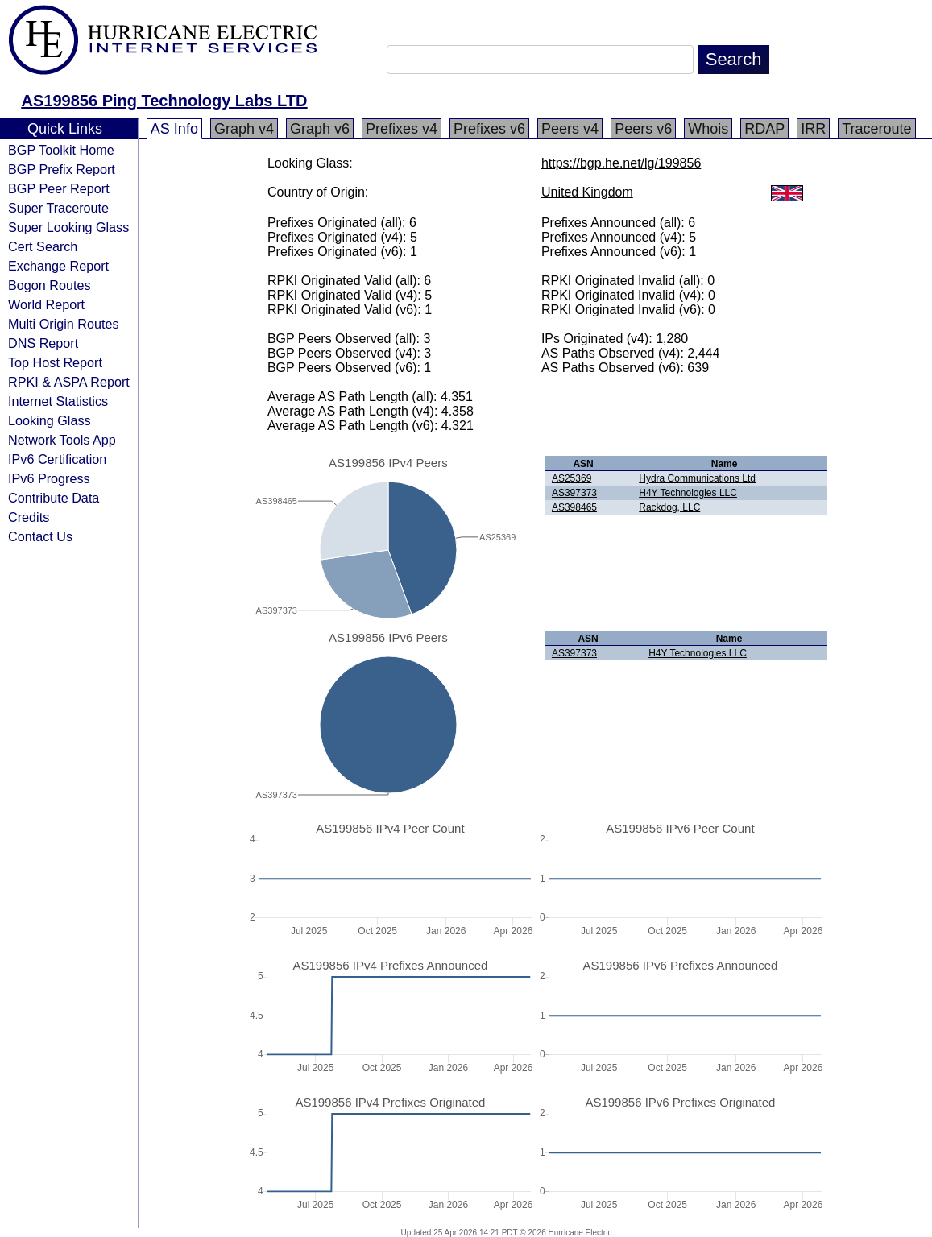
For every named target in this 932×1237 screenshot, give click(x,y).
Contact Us (40, 536)
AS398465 (574, 507)
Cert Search (42, 246)
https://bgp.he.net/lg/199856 (621, 163)
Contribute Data (53, 497)
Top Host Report (55, 362)
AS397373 (574, 493)
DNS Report (43, 343)
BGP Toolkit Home (61, 150)
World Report (46, 304)
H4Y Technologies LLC (688, 493)
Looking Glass (49, 420)
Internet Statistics (58, 401)
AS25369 (571, 478)
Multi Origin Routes (63, 323)
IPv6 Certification (57, 459)
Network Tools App (62, 439)
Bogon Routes (49, 285)
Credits (28, 517)
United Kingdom (587, 192)
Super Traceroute (58, 208)
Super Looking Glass (68, 227)
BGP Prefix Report (61, 169)
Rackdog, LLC (669, 507)
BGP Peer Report (59, 188)
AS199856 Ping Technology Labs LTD (165, 101)
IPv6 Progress (49, 478)
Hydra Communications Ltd (697, 478)
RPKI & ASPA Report (69, 381)
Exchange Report (58, 266)
